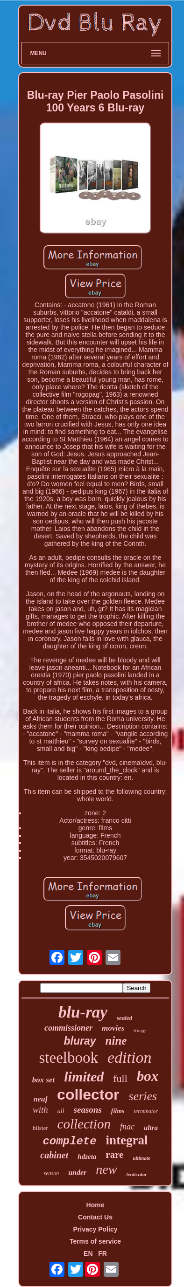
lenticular (136, 1174)
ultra (151, 1127)
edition (129, 1057)
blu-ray (82, 1012)
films (118, 1111)
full (120, 1078)
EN (88, 1253)
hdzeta (87, 1156)
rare (114, 1154)
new (106, 1169)
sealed (124, 1017)
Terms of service (95, 1241)
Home (95, 1205)
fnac (127, 1126)
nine (116, 1040)
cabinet (54, 1155)
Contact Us (95, 1217)
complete (69, 1141)
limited (84, 1076)
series (142, 1096)
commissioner (68, 1027)
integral (127, 1140)
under (77, 1173)
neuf (41, 1099)
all (60, 1111)
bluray (80, 1041)
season (51, 1173)
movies (113, 1028)
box (148, 1076)
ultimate (141, 1158)
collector (88, 1094)
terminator (146, 1111)
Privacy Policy (95, 1229)
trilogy (140, 1030)
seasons (88, 1110)
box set (43, 1079)
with (40, 1110)
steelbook (68, 1057)
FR (102, 1253)
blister (40, 1127)
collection (84, 1123)
